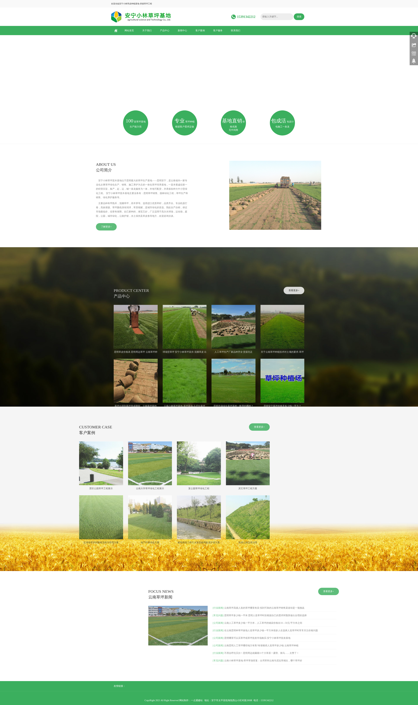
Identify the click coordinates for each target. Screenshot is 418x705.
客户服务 (218, 30)
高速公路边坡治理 (115, 542)
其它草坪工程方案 (115, 488)
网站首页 (129, 30)
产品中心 (164, 30)
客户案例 (200, 30)
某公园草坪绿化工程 (66, 488)
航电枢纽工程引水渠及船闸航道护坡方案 (66, 542)
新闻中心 (182, 30)
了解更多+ (38, 226)
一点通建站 (197, 700)
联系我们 (235, 30)
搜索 (299, 16)
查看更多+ (294, 378)
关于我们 (147, 30)
